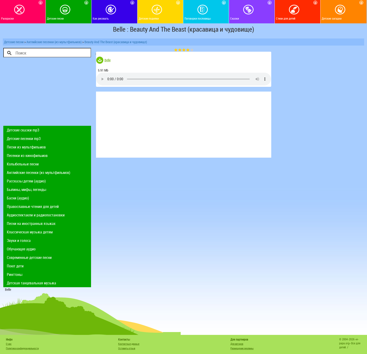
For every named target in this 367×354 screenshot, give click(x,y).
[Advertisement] (47, 93)
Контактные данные (128, 344)
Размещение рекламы (242, 348)
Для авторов (236, 344)
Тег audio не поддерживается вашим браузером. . (183, 79)
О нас (9, 344)
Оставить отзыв (126, 348)
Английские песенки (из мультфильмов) (54, 42)
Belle (107, 60)
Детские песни (14, 42)
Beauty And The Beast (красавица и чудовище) (115, 42)
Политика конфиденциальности (22, 348)
